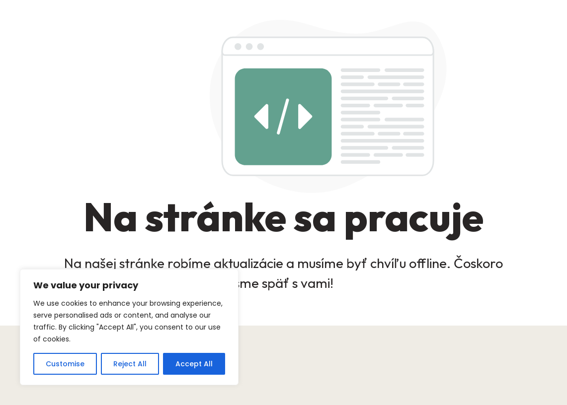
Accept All (194, 364)
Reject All (130, 364)
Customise (65, 364)
